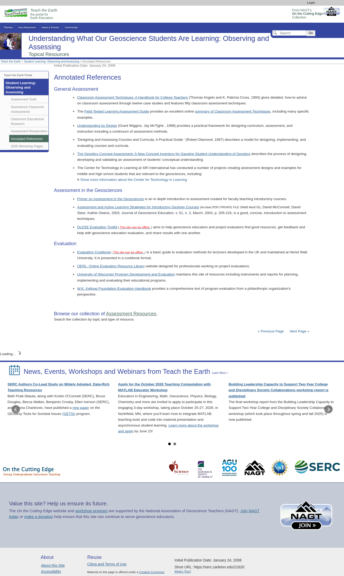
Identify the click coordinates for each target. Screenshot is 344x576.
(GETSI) (69, 414)
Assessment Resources (131, 313)
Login (311, 2)
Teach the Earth (11, 61)
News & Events (50, 27)
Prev (16, 409)
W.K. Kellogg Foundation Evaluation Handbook (114, 289)
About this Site (53, 565)
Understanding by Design (97, 126)
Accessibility (51, 571)
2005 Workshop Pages (27, 146)
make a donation (38, 517)
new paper (80, 408)
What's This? (183, 571)
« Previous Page (271, 331)
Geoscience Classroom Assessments (27, 109)
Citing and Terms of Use (107, 564)
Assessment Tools (24, 99)
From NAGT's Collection (307, 13)
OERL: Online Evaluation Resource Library (111, 266)
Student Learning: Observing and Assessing (51, 61)
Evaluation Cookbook (94, 252)
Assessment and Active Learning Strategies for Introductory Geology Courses (138, 207)
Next (328, 409)
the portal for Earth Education (43, 14)
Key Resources (27, 27)
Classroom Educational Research (27, 121)
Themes (8, 27)
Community (71, 27)
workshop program (91, 511)
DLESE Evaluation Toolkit (97, 227)
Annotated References (27, 139)
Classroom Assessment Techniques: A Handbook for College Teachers (132, 97)
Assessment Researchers (29, 131)
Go (310, 33)
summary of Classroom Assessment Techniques (232, 111)
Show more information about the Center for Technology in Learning (132, 180)
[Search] (289, 33)
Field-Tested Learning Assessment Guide (116, 111)
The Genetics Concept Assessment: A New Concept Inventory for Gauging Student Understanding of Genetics (163, 154)
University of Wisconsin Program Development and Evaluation (126, 274)
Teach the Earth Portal (18, 75)
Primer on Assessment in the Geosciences (110, 199)
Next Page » (299, 331)
